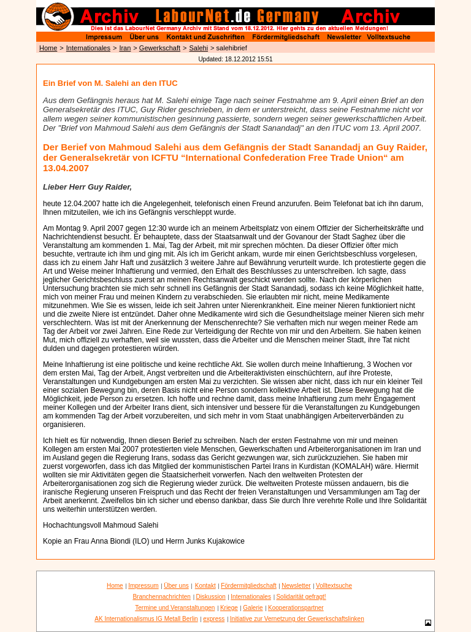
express (213, 618)
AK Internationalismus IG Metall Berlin (145, 618)
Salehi (199, 48)
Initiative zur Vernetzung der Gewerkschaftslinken (297, 618)
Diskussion (210, 596)
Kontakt (205, 585)
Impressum (143, 585)
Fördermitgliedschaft (249, 585)
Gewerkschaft (159, 48)
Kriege (229, 607)
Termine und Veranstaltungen (175, 607)
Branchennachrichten (161, 596)
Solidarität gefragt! (301, 596)
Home (48, 48)
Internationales (88, 48)
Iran (125, 48)
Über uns (176, 585)
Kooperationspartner (296, 607)
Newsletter (295, 585)
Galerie (252, 607)
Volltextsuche (334, 585)
